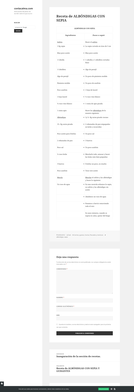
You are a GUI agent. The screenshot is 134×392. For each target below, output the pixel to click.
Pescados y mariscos (96, 235)
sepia (66, 237)
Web (58, 315)
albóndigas (60, 237)
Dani (69, 235)
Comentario (62, 269)
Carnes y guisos (79, 235)
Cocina (87, 235)
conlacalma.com (23, 8)
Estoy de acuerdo (103, 389)
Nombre (60, 297)
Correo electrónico (65, 306)
